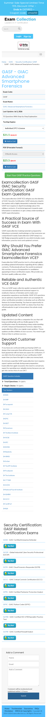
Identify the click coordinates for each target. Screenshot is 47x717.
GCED (5, 540)
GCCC (6, 499)
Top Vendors (7, 390)
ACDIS (6, 485)
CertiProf (7, 504)
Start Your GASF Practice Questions (23, 175)
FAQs (37, 709)
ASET (6, 423)
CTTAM (7, 480)
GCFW (5, 632)
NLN (5, 509)
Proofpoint (8, 471)
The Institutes (9, 475)
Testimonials (16, 709)
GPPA (5, 592)
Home (4, 62)
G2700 (5, 617)
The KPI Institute (10, 466)
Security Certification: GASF (26, 62)
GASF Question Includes (11, 376)
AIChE (6, 438)
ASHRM (6, 494)
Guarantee (28, 709)
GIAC (11, 62)
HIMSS (6, 456)
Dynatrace (7, 428)
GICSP (5, 552)
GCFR (5, 567)
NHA (5, 395)
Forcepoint (8, 404)
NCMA (6, 447)
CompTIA (7, 414)
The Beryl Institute (10, 433)
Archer (6, 461)
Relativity (7, 452)
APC (5, 442)
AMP (6, 400)
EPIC (5, 419)
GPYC (5, 604)
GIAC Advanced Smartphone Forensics (17, 107)
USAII (6, 409)
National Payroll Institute (12, 490)
